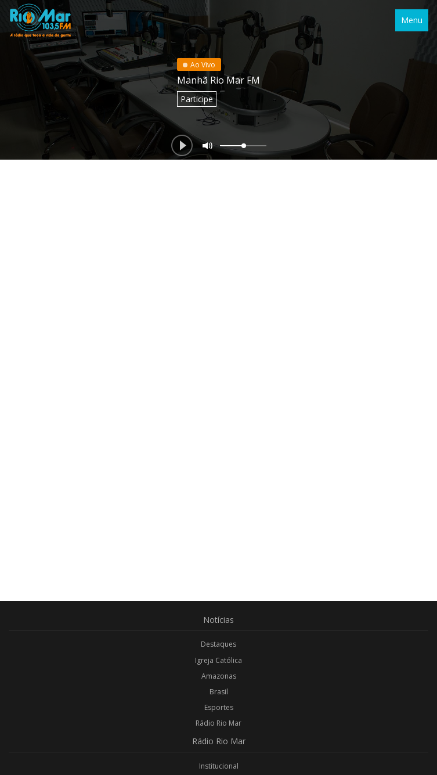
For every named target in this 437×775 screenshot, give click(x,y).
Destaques (218, 644)
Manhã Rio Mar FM (218, 80)
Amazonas (218, 676)
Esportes (218, 707)
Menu (411, 20)
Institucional (219, 766)
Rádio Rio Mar (218, 723)
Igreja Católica (218, 660)
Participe (196, 98)
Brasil (219, 692)
